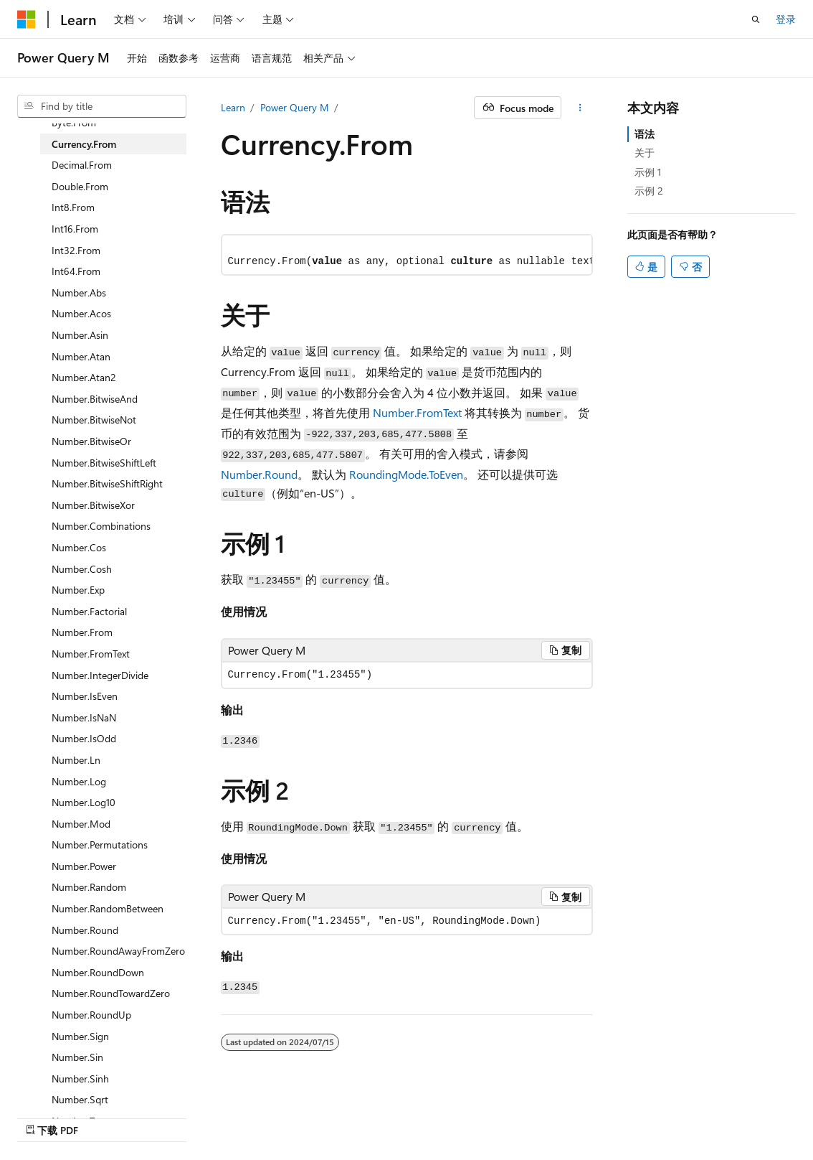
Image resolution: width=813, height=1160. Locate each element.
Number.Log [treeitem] (79, 781)
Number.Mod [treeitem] (81, 824)
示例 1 (647, 172)
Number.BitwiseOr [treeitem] (91, 441)
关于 (644, 152)
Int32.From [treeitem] (76, 250)
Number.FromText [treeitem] (91, 653)
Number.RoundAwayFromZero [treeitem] (118, 951)
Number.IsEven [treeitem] (85, 696)
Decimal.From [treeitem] (82, 165)
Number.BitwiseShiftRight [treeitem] (107, 483)
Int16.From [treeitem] (75, 228)
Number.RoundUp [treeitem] (91, 1014)
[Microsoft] (26, 19)
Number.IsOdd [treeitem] (84, 738)
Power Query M (294, 107)
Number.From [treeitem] (82, 632)
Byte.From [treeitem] (74, 122)
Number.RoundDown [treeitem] (98, 972)
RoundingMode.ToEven (406, 474)
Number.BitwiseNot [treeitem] (94, 419)
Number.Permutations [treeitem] (100, 844)
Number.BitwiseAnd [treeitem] (95, 399)
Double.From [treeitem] (80, 186)
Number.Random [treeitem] (89, 887)
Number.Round (259, 474)
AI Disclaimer (375, 1115)
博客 (489, 1115)
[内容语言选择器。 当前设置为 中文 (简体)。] (56, 1114)
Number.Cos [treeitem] (79, 547)
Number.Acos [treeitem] (81, 313)
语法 (644, 134)
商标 (679, 1115)
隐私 (574, 1115)
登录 (786, 19)
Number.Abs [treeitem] (79, 292)
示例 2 (648, 190)
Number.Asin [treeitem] (80, 335)
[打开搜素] (755, 19)
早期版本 (442, 1115)
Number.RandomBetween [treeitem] (107, 908)
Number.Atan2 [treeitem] (84, 377)
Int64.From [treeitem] (76, 271)
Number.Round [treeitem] (85, 930)
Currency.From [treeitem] (84, 144)
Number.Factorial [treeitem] (89, 611)
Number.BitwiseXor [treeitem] (93, 505)
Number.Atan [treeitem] (81, 356)
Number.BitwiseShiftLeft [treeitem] (104, 462)
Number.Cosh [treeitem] (82, 569)
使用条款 (632, 1115)
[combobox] (101, 106)
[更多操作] (579, 107)
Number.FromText (417, 412)
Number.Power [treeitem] (84, 866)
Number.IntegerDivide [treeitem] (100, 675)
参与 (536, 1115)
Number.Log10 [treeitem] (83, 802)
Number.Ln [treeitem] (76, 760)
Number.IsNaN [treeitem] (84, 717)
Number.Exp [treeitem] (78, 590)
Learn (233, 107)
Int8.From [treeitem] (73, 207)
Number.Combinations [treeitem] (101, 526)
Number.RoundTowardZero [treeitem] (111, 993)
